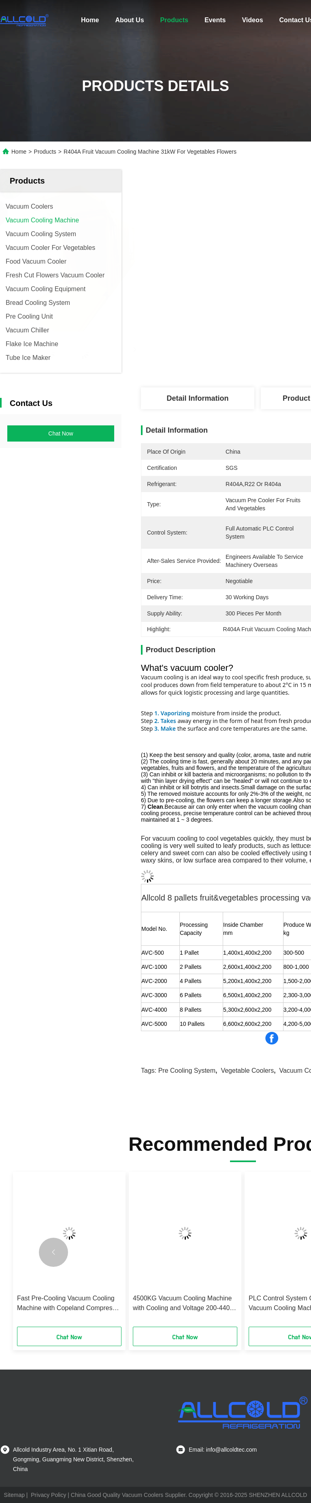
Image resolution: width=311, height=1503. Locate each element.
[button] (53, 1252)
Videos (252, 20)
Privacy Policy (48, 1495)
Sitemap (14, 1495)
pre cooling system (186, 1070)
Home (90, 20)
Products (174, 20)
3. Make (165, 728)
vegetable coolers (247, 1070)
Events (215, 20)
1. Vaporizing (172, 713)
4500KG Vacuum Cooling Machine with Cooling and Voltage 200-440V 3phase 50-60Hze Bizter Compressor (183, 1304)
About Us (129, 20)
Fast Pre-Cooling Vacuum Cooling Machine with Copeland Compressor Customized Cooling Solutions (69, 1304)
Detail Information (197, 398)
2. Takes (165, 721)
